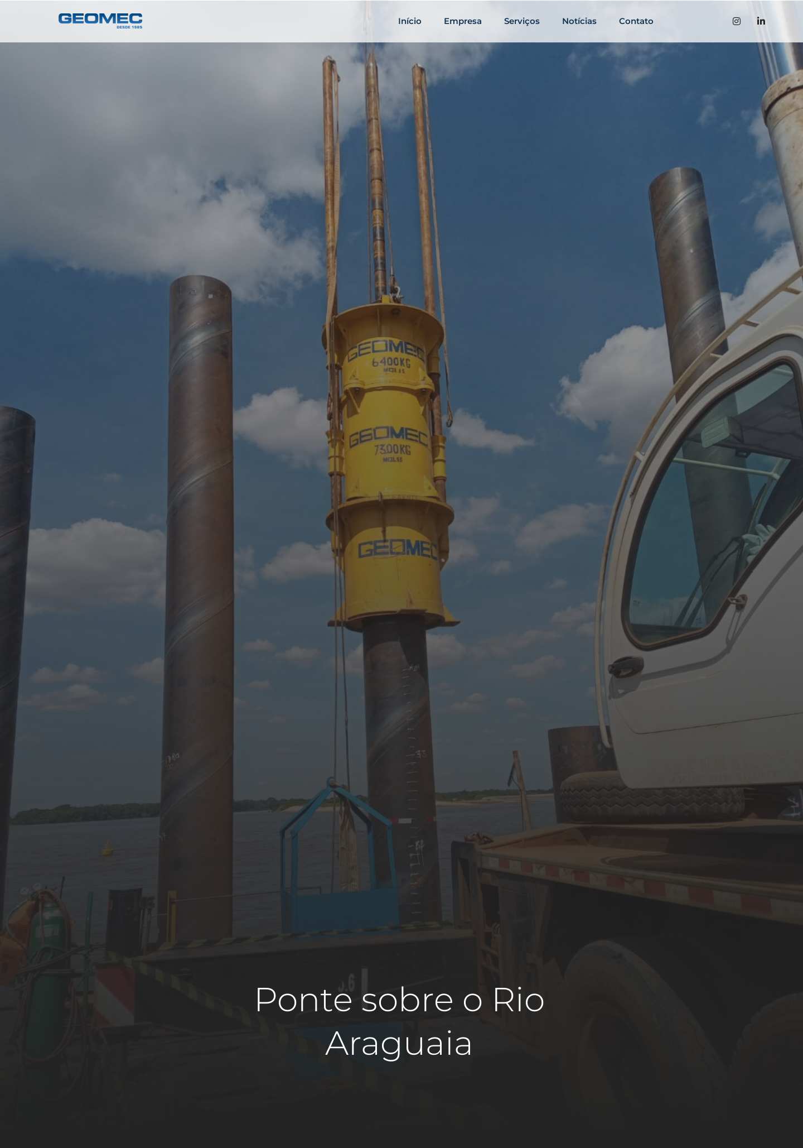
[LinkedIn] (761, 21)
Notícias (579, 21)
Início (410, 21)
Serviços (522, 21)
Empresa (463, 21)
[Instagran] (736, 21)
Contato (636, 21)
